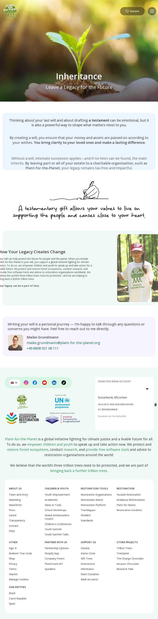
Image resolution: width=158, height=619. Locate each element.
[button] (152, 11)
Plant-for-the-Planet (21, 439)
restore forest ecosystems (27, 449)
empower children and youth (50, 444)
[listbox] (124, 389)
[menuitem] (14, 382)
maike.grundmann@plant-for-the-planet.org (63, 342)
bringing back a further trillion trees (78, 471)
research (70, 449)
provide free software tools (107, 449)
